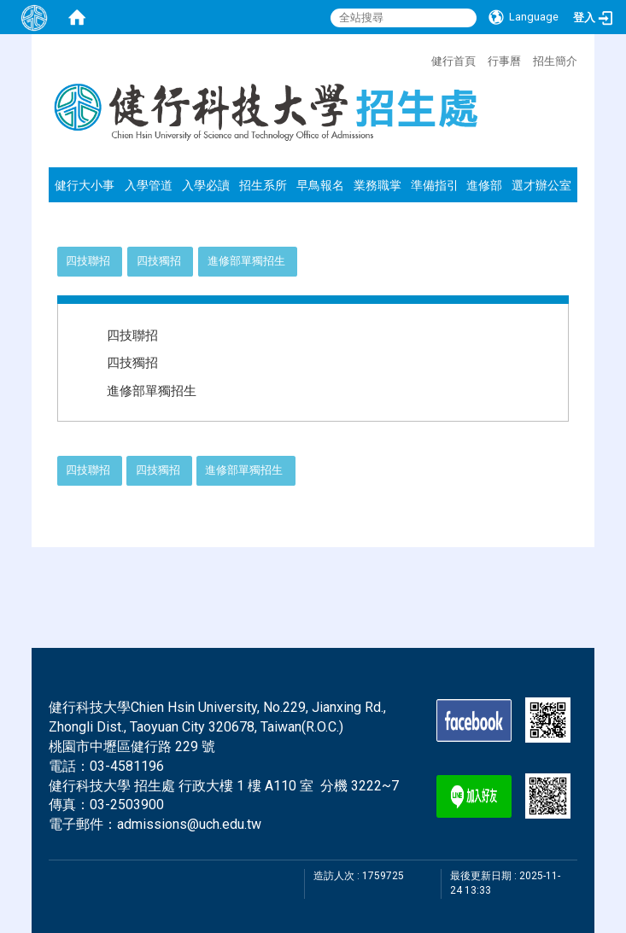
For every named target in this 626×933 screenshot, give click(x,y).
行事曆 (504, 60)
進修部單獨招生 (246, 260)
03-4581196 (127, 766)
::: (422, 59)
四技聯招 (88, 260)
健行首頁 (453, 60)
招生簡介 (555, 60)
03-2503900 (127, 804)
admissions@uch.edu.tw (189, 824)
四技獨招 (159, 260)
